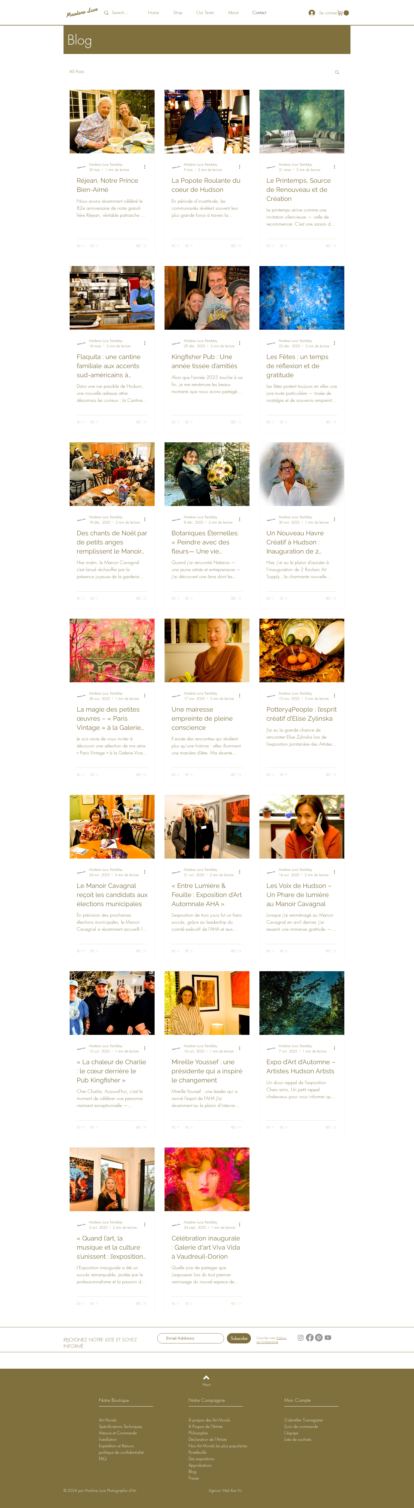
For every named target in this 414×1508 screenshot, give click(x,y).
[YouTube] (328, 1337)
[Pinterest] (319, 1337)
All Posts (76, 72)
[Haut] (206, 1384)
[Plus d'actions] (146, 166)
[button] (343, 13)
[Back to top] (206, 1377)
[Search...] (123, 12)
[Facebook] (310, 1337)
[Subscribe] (239, 1338)
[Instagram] (300, 1337)
